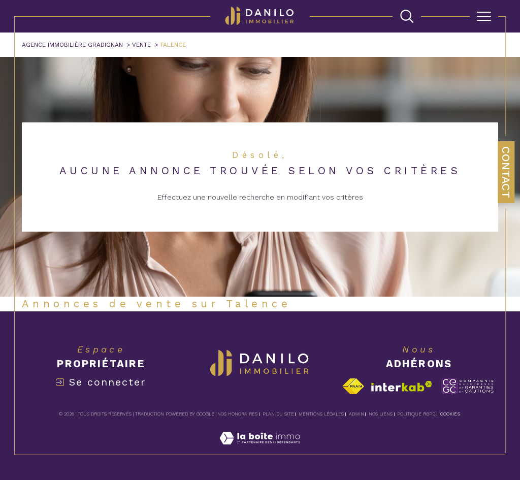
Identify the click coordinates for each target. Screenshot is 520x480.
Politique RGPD (416, 414)
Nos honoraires (237, 414)
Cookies (450, 414)
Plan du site (278, 414)
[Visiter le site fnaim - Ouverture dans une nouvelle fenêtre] (353, 386)
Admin (356, 414)
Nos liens (381, 414)
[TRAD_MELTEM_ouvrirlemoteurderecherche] (407, 16)
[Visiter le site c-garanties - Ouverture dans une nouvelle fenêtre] (467, 386)
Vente (141, 44)
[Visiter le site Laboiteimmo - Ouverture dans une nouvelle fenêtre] (259, 449)
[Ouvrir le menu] (484, 16)
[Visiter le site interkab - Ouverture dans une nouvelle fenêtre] (401, 386)
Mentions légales (321, 414)
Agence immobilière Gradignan (72, 44)
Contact (506, 172)
